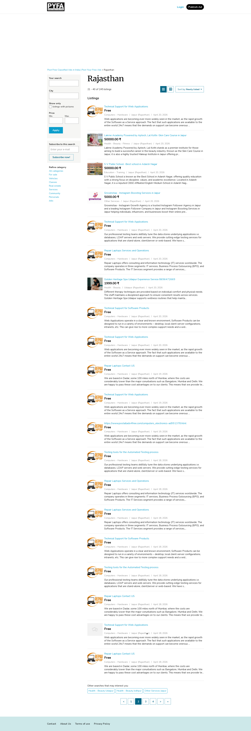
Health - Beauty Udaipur (101, 690)
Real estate (55, 185)
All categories (56, 170)
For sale (53, 174)
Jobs (51, 200)
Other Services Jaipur (155, 690)
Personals (54, 197)
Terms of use (82, 723)
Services (53, 189)
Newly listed (194, 89)
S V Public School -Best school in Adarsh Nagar (130, 164)
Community (54, 193)
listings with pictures (63, 106)
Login (180, 7)
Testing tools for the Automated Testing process (131, 452)
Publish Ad (195, 7)
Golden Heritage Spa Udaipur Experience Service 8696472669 (139, 279)
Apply (56, 130)
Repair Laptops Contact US (119, 365)
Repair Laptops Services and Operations (126, 250)
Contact (51, 723)
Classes (53, 182)
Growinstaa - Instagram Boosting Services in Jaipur (132, 193)
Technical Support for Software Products (126, 308)
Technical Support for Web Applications (126, 106)
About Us (65, 723)
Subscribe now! (61, 157)
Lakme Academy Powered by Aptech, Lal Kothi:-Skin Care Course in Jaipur (145, 135)
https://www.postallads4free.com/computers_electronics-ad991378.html (145, 423)
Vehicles (53, 178)
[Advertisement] (125, 39)
